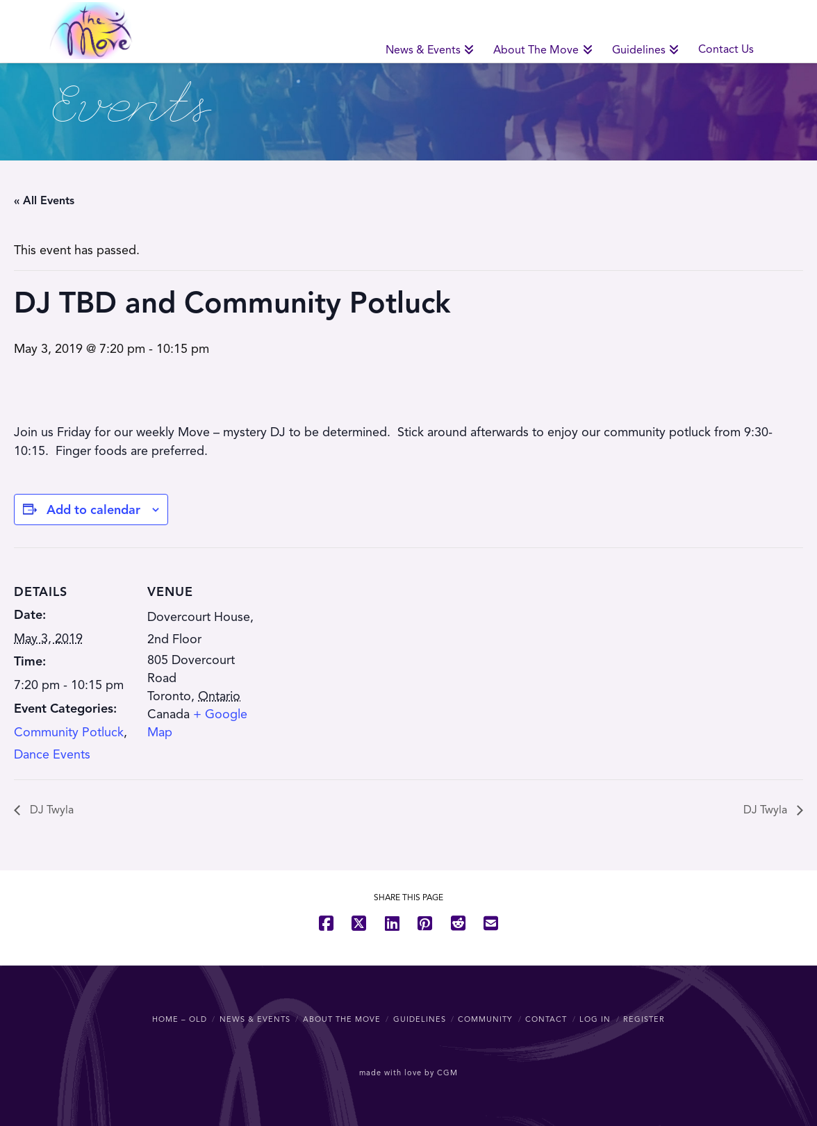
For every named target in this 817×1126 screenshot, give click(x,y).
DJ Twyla (50, 810)
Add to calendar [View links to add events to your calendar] (93, 510)
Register (644, 1019)
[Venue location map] (354, 643)
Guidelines (419, 1019)
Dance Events (52, 754)
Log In (595, 1019)
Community (485, 1019)
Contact (546, 1019)
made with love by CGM (408, 1072)
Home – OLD (179, 1019)
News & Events (255, 1019)
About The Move (342, 1019)
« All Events (44, 201)
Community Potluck (69, 732)
